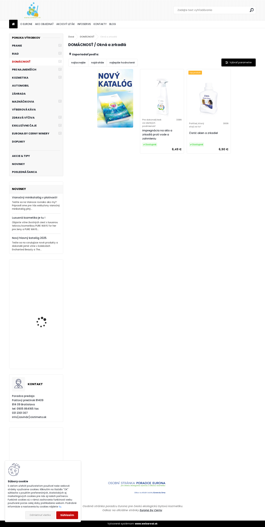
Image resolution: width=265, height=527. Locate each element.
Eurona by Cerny (151, 510)
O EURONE (26, 24)
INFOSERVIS (84, 24)
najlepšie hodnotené (122, 62)
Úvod (71, 36)
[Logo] (32, 10)
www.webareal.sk (146, 523)
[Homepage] (13, 24)
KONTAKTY (100, 24)
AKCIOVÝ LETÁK (65, 24)
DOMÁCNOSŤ (87, 36)
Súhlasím (67, 515)
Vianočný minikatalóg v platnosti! (34, 197)
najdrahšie (97, 62)
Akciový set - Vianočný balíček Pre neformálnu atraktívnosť (45, 285)
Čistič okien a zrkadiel (203, 133)
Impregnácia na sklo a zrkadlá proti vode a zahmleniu (157, 134)
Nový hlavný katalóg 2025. (29, 238)
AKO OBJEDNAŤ (44, 24)
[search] (252, 10)
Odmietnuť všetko (40, 515)
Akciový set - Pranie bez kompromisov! (45, 351)
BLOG (112, 24)
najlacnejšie (78, 62)
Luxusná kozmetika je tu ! (28, 217)
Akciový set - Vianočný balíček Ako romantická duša (45, 317)
